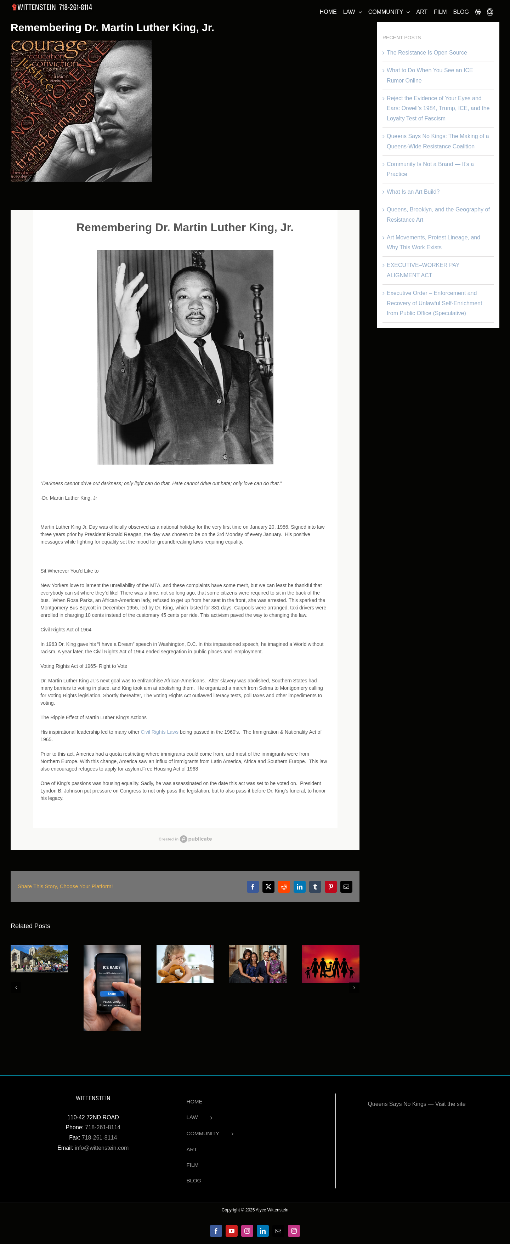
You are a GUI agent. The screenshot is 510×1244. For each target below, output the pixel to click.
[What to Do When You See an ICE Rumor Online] (112, 948)
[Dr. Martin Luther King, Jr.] (81, 111)
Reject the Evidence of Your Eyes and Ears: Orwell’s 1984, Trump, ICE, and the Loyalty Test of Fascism (438, 108)
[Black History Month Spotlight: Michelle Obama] (258, 948)
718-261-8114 (103, 1127)
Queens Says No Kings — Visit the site (416, 1104)
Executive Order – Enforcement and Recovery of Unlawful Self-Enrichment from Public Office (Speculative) (434, 303)
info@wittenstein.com (102, 1148)
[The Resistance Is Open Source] (39, 948)
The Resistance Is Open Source (427, 53)
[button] (490, 11)
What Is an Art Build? (413, 192)
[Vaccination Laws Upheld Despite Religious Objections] (185, 948)
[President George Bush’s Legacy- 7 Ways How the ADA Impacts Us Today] (330, 948)
